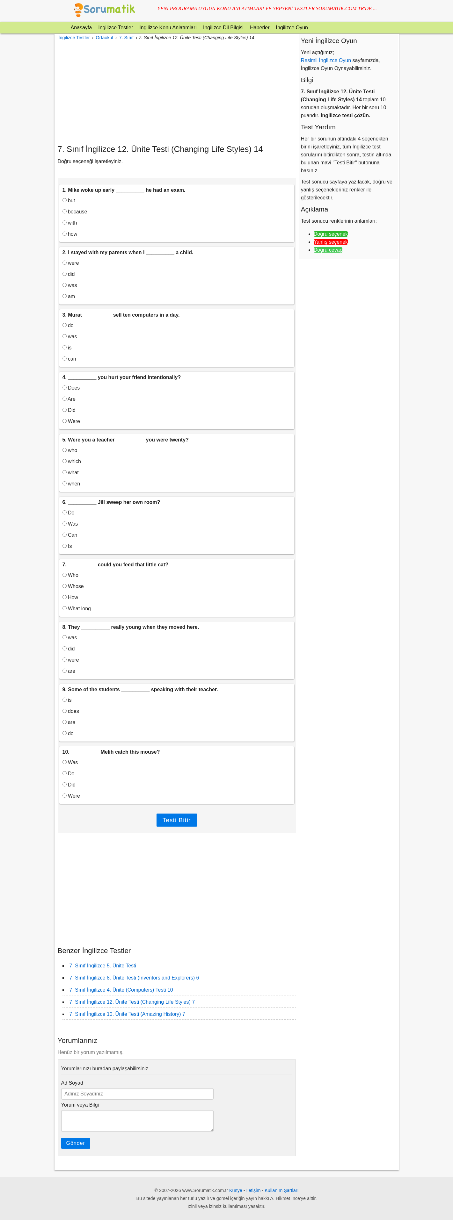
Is (67, 546)
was (69, 285)
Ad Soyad (72, 1083)
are (69, 671)
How (70, 597)
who (69, 450)
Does (71, 388)
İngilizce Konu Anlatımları (168, 27)
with (69, 223)
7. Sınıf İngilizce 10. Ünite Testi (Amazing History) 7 (127, 1014)
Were (71, 421)
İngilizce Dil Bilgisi (223, 27)
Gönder (75, 1143)
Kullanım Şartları (281, 1190)
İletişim (253, 1190)
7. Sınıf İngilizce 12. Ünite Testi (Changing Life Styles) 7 (132, 1002)
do (68, 325)
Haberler (259, 27)
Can (69, 535)
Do (68, 512)
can (69, 359)
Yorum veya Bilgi (80, 1105)
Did (69, 410)
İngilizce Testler (115, 27)
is (67, 347)
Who (70, 575)
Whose (73, 586)
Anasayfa (81, 27)
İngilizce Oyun (292, 27)
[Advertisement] (177, 93)
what (70, 472)
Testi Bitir (177, 820)
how (69, 234)
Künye (235, 1190)
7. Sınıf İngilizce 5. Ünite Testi (102, 965)
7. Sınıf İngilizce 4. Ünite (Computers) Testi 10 (121, 990)
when (71, 483)
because (74, 211)
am (68, 296)
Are (69, 399)
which (71, 461)
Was (70, 524)
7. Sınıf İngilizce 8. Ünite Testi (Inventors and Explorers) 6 (134, 977)
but (68, 200)
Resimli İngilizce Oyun (326, 60)
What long (76, 608)
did (68, 274)
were (70, 263)
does (70, 711)
